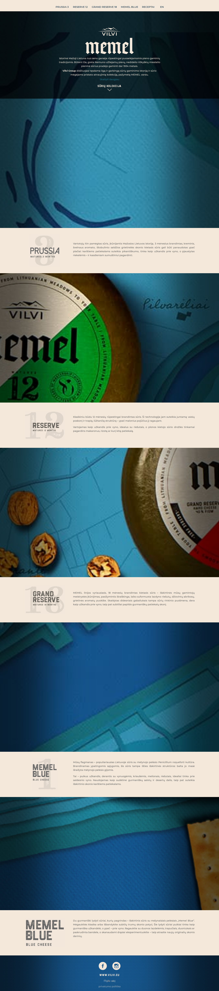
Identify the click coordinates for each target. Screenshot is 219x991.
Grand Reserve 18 (104, 7)
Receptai (148, 7)
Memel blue (129, 7)
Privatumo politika (110, 986)
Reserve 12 (80, 7)
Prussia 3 (62, 7)
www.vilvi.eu (109, 975)
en (162, 7)
